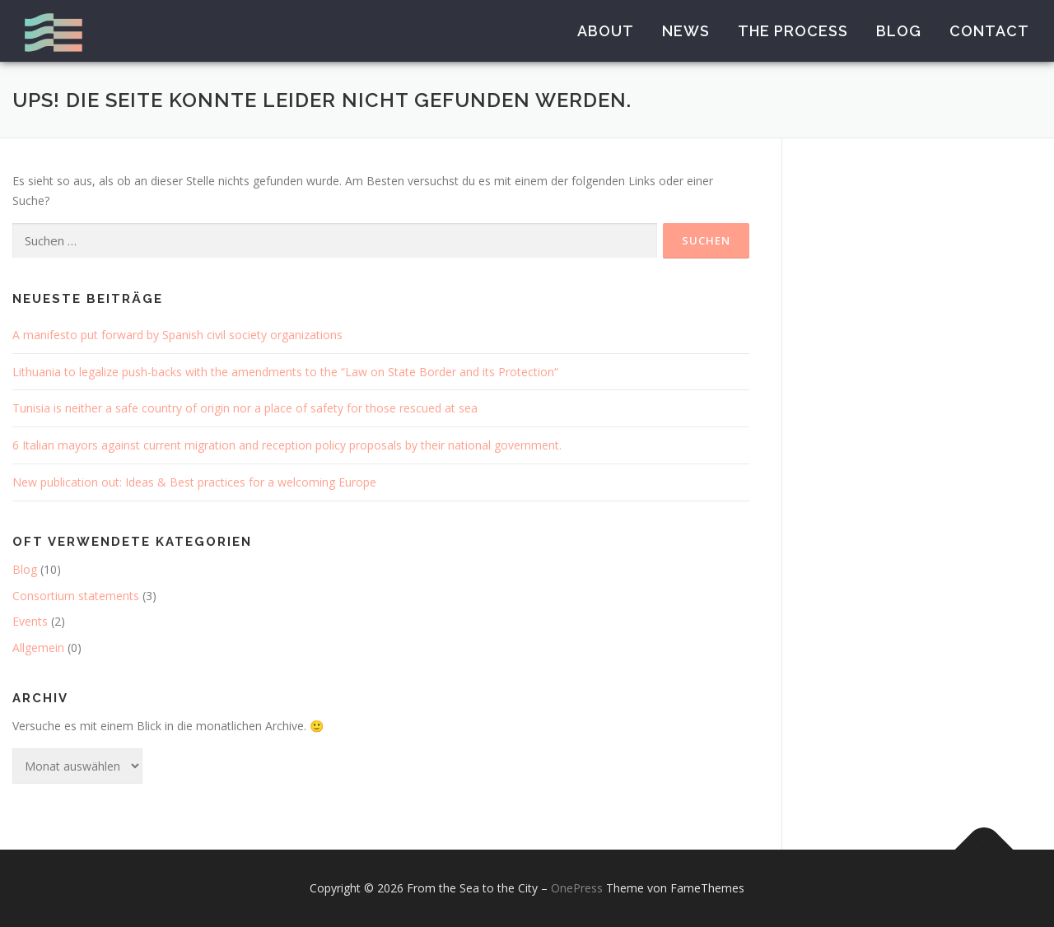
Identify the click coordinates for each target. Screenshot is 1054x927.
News (686, 31)
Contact (989, 31)
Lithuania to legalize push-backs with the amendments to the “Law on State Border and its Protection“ (285, 372)
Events (30, 621)
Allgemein (38, 647)
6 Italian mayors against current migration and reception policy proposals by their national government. (287, 445)
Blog (898, 31)
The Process (793, 31)
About (605, 31)
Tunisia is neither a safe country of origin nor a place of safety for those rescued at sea (245, 408)
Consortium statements (75, 595)
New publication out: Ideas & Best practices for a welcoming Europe (194, 482)
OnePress (577, 888)
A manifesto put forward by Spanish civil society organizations (177, 334)
